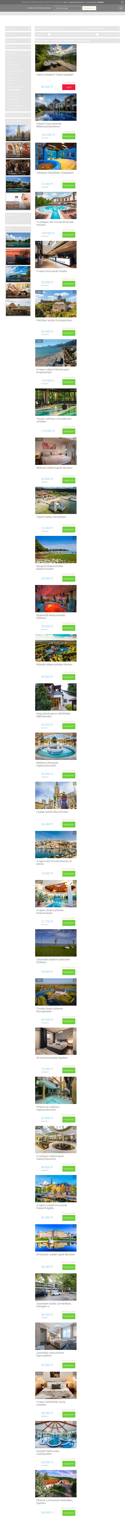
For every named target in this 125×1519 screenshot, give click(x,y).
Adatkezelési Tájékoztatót (31, 757)
